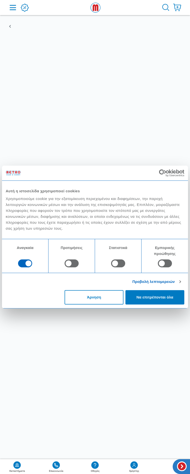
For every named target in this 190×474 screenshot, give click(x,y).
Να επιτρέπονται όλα (155, 297)
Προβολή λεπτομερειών (153, 281)
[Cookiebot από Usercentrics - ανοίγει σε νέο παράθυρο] (162, 173)
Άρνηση (94, 297)
